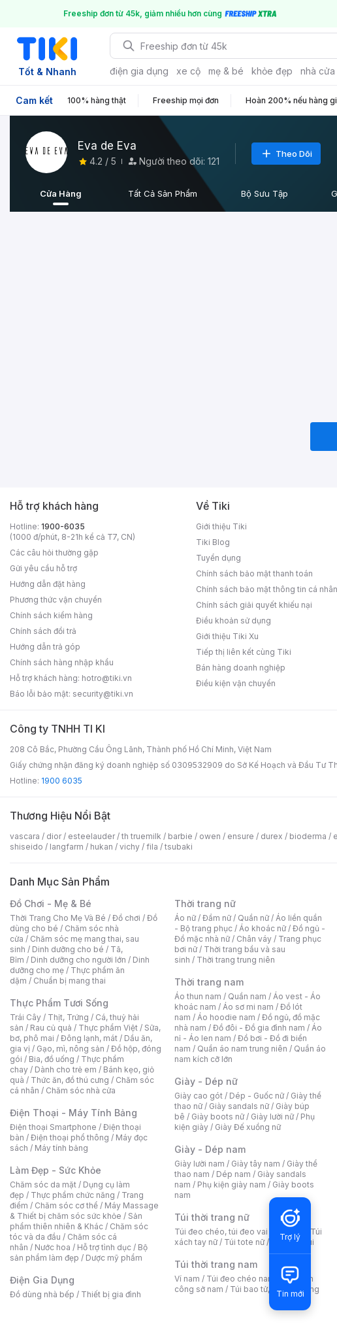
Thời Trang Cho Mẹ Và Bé (58, 918)
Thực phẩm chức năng (73, 1195)
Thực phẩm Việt (108, 1028)
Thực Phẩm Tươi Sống (59, 1002)
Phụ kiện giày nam (231, 1184)
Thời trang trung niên (236, 960)
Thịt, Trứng (68, 1017)
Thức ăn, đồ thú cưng (70, 1080)
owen (210, 836)
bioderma (308, 836)
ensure (240, 836)
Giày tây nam (255, 1164)
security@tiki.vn (102, 694)
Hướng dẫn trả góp (45, 647)
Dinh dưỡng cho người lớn (78, 960)
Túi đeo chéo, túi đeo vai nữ (226, 1231)
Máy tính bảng (61, 1148)
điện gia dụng (139, 70)
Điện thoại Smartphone (53, 1127)
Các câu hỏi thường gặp (54, 552)
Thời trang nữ (205, 903)
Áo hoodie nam (226, 1017)
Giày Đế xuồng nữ (248, 1127)
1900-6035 (63, 526)
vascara (25, 836)
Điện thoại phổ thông (70, 1137)
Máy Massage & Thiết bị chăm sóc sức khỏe (84, 1211)
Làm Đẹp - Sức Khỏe (55, 1170)
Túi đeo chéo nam (240, 1279)
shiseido (26, 847)
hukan (101, 847)
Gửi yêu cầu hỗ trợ (43, 568)
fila (152, 847)
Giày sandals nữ (239, 1106)
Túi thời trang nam (215, 1264)
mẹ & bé (226, 70)
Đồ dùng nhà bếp (42, 1294)
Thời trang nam (209, 981)
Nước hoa (53, 1247)
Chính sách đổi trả (43, 631)
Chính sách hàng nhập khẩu (62, 662)
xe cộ (188, 70)
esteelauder (91, 836)
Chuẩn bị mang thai (69, 981)
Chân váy (254, 939)
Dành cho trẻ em (66, 1069)
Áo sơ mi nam (248, 1007)
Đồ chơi (126, 918)
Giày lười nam (199, 1164)
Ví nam (187, 1279)
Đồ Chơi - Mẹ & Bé (50, 903)
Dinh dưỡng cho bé (68, 949)
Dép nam (233, 1174)
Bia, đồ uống (51, 1059)
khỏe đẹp (272, 70)
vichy (130, 847)
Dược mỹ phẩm (114, 1258)
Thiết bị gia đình (111, 1294)
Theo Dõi (286, 153)
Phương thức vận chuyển (56, 600)
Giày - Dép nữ (206, 1081)
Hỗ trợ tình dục (104, 1247)
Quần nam (247, 996)
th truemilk (141, 836)
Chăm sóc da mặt (43, 1184)
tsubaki (179, 847)
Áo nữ (185, 918)
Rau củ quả (51, 1028)
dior (53, 836)
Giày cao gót (198, 1096)
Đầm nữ (216, 918)
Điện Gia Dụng (42, 1279)
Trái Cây (25, 1017)
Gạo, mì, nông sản (70, 1048)
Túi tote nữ (244, 1242)
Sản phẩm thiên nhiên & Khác (76, 1221)
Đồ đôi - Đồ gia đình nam (259, 1028)
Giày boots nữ (217, 1116)
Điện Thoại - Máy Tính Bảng (73, 1112)
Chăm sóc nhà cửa (81, 1090)
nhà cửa (317, 70)
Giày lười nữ (272, 1116)
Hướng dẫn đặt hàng (48, 584)
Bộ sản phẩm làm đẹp (79, 1252)
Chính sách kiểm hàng (51, 615)
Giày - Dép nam (210, 1149)
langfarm (67, 847)
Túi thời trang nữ (211, 1217)
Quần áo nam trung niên (242, 1048)
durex (272, 836)
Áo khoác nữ (262, 928)
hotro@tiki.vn (107, 678)
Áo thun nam (197, 996)
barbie (180, 836)
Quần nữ (253, 918)
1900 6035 (61, 781)
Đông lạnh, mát (89, 1038)
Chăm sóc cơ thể (66, 1205)
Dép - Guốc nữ (256, 1096)
